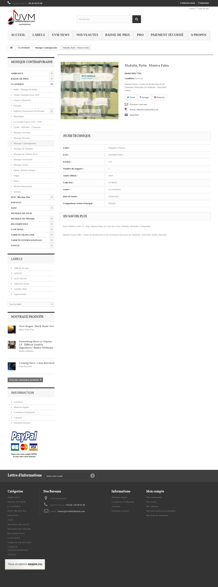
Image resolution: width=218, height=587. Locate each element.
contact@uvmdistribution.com (71, 511)
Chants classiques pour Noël (26, 95)
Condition (129, 78)
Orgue (16, 175)
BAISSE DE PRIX (117, 35)
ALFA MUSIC (20, 278)
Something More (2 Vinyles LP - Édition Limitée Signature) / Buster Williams (36, 345)
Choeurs (17, 105)
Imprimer (134, 115)
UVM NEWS (61, 35)
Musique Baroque (21, 138)
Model (128, 73)
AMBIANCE (17, 73)
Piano (16, 181)
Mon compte (155, 491)
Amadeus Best (20, 289)
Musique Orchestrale (23, 159)
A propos (198, 35)
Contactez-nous (187, 3)
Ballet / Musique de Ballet (25, 89)
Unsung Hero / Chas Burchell (36, 363)
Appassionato (19, 294)
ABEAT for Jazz (21, 268)
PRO (140, 35)
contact (192, 8)
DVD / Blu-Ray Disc (20, 197)
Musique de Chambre (23, 148)
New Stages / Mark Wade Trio (36, 326)
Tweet (131, 97)
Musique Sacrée (20, 164)
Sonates (17, 191)
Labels (39, 35)
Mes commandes (154, 497)
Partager (144, 97)
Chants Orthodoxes (22, 100)
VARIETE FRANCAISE (23, 234)
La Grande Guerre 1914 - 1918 (27, 121)
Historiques (18, 116)
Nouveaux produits (27, 317)
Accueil (18, 35)
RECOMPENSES (19, 224)
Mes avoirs (151, 502)
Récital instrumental (22, 186)
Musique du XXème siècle (25, 154)
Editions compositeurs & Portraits (28, 111)
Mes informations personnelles (161, 511)
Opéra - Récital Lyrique (24, 170)
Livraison (18, 402)
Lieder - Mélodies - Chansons (27, 127)
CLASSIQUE (24, 48)
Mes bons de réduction (157, 515)
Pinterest (159, 97)
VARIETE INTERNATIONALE (26, 240)
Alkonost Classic (21, 283)
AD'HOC (17, 273)
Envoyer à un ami (138, 104)
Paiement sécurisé (167, 35)
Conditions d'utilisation (24, 412)
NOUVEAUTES (87, 35)
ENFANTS (16, 202)
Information (22, 393)
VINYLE (15, 245)
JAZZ (14, 208)
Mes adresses (152, 506)
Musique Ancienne (22, 132)
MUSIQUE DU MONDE (23, 218)
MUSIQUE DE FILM (21, 213)
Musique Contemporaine (46, 48)
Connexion (203, 3)
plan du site (203, 8)
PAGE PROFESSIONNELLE (144, 109)
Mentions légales (21, 407)
